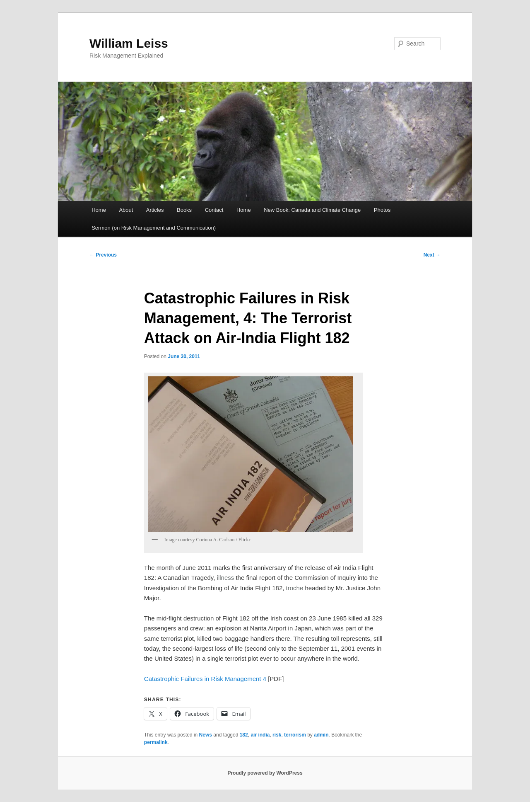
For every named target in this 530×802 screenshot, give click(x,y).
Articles (155, 210)
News (205, 735)
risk (276, 735)
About (126, 210)
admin (321, 735)
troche (295, 587)
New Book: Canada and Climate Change (312, 210)
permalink (156, 742)
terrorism (295, 735)
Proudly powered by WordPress (264, 773)
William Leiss (128, 43)
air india (260, 735)
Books (184, 210)
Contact (214, 210)
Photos (382, 210)
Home (99, 210)
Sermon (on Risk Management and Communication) (154, 228)
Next (432, 255)
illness (225, 577)
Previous (103, 255)
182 (244, 735)
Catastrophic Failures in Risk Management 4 (205, 678)
